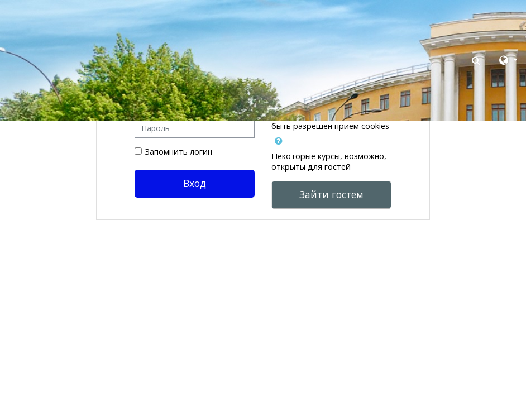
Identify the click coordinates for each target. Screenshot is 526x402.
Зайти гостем (331, 194)
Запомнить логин (178, 151)
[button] (477, 60)
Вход (194, 183)
